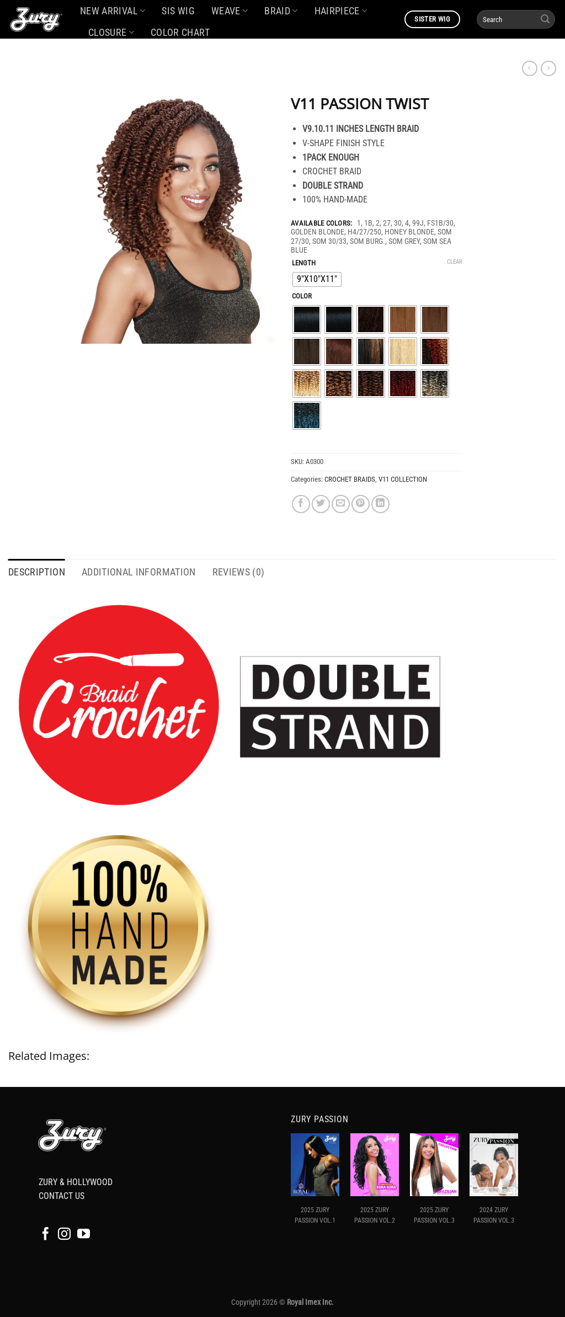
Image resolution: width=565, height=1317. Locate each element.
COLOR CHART (180, 32)
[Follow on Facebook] (45, 1235)
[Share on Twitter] (321, 504)
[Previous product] (548, 68)
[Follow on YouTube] (83, 1235)
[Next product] (529, 68)
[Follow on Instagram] (64, 1235)
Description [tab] (36, 572)
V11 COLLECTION (403, 479)
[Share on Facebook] (301, 504)
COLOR (302, 296)
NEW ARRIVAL (112, 11)
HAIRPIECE (341, 11)
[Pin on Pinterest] (360, 504)
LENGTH (304, 263)
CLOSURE (111, 32)
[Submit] (545, 19)
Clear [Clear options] (454, 261)
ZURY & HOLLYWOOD (76, 1182)
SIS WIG (178, 11)
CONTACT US (61, 1196)
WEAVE (229, 11)
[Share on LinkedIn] (380, 504)
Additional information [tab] (139, 572)
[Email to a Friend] (341, 504)
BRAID (280, 11)
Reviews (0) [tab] (238, 572)
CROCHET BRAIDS (349, 479)
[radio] (317, 279)
